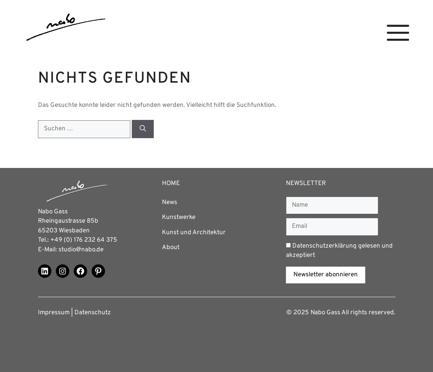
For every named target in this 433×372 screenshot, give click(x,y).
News (169, 202)
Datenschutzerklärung (324, 246)
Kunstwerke (178, 217)
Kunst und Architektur (194, 233)
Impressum (54, 313)
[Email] (332, 227)
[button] (398, 33)
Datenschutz (92, 313)
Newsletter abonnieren (325, 275)
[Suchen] (143, 129)
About (170, 248)
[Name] (332, 205)
